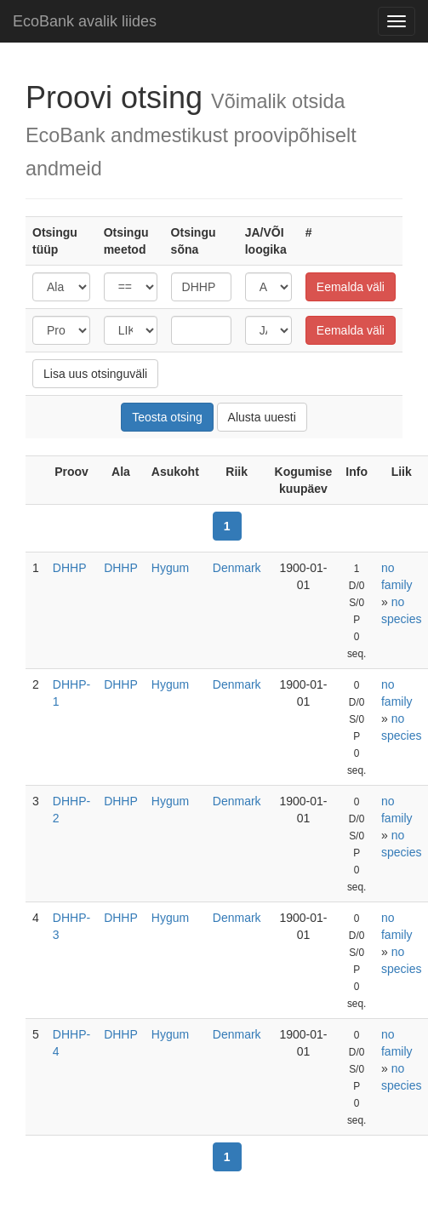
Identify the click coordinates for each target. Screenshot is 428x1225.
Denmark (237, 568)
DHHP (70, 568)
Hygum (170, 568)
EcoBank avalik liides (85, 21)
